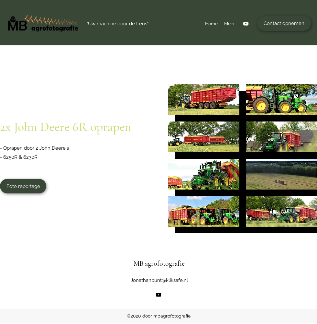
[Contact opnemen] (284, 23)
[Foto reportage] (23, 186)
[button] (203, 99)
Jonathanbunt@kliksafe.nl (159, 280)
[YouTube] (246, 23)
